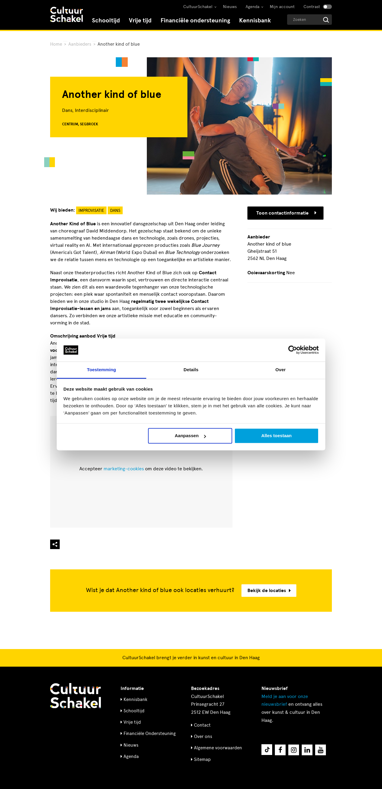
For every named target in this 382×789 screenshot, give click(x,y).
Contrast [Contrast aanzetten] (312, 6)
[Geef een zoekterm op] (309, 19)
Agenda (252, 6)
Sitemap (202, 759)
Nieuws (230, 6)
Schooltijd (106, 20)
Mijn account (282, 6)
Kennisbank (255, 20)
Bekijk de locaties (269, 591)
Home (56, 44)
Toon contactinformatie (286, 213)
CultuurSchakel (197, 6)
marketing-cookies (124, 468)
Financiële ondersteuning (195, 20)
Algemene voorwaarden (218, 748)
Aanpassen (190, 435)
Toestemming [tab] (101, 369)
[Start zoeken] (326, 20)
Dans (115, 210)
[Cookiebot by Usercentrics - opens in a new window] (293, 350)
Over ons (203, 736)
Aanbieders (79, 44)
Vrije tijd (140, 20)
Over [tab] (280, 369)
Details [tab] (191, 369)
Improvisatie (91, 210)
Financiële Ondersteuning (150, 733)
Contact (202, 725)
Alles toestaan (276, 435)
